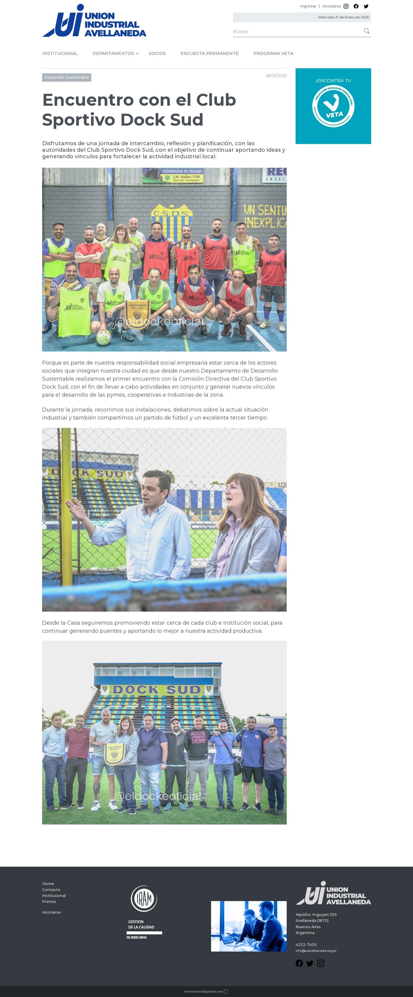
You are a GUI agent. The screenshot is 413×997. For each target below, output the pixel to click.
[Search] (302, 31)
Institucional (54, 895)
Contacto (51, 889)
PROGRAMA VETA (273, 53)
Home (48, 884)
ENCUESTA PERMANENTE (210, 53)
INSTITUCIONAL (60, 53)
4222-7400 (306, 944)
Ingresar (308, 6)
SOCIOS (157, 53)
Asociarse (331, 6)
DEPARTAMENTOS (113, 53)
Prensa (49, 901)
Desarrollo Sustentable (66, 77)
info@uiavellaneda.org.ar (316, 951)
